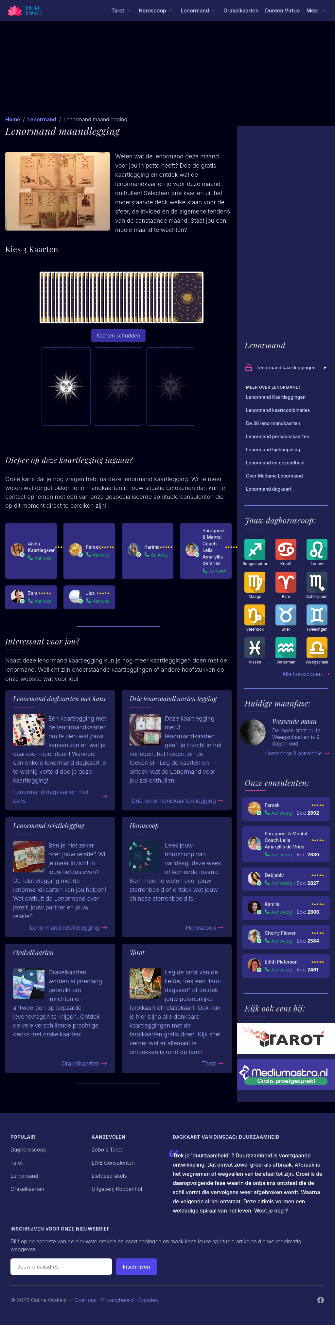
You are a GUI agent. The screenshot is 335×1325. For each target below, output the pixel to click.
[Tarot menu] (121, 10)
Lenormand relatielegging (68, 927)
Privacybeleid (117, 1300)
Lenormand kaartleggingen (286, 368)
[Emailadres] (61, 1266)
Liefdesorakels (109, 1175)
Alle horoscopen (306, 674)
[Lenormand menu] (199, 10)
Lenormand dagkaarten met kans (60, 796)
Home (12, 119)
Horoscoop (205, 927)
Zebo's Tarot (107, 1149)
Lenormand (41, 119)
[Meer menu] (316, 10)
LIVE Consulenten (113, 1162)
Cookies (148, 1300)
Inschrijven (136, 1266)
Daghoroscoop (28, 1149)
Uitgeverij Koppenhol (117, 1189)
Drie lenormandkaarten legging (178, 800)
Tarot (213, 1063)
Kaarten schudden (118, 335)
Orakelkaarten (240, 10)
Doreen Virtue (282, 10)
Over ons (86, 1300)
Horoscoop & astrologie (297, 753)
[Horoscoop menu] (156, 10)
